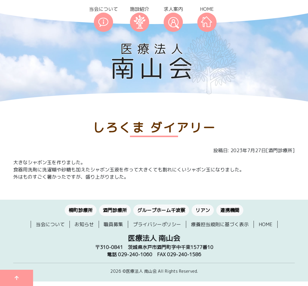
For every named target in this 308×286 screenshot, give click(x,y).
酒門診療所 (115, 210)
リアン (203, 210)
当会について (103, 9)
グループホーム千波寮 (161, 210)
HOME (207, 9)
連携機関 (229, 210)
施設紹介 (139, 9)
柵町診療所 (81, 210)
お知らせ (84, 224)
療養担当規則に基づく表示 (220, 224)
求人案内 (173, 9)
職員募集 (113, 224)
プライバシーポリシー (157, 224)
